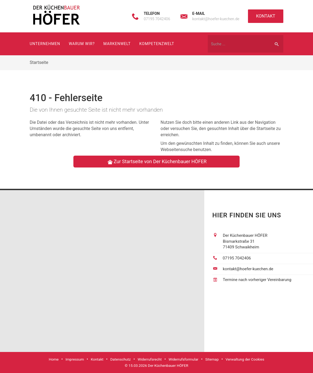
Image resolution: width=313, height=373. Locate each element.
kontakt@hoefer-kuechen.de (215, 19)
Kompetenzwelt (156, 44)
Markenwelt (117, 44)
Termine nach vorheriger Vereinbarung (257, 279)
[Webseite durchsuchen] (239, 44)
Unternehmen (45, 44)
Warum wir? (82, 44)
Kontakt (265, 16)
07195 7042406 (157, 19)
